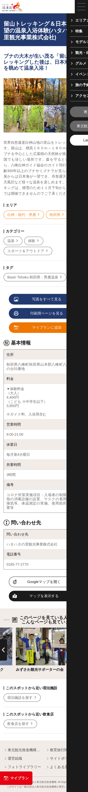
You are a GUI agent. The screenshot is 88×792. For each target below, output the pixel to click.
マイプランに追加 (38, 328)
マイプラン (16, 778)
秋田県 (57, 215)
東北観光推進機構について (23, 750)
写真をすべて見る (38, 299)
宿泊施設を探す (22, 697)
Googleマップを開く (44, 582)
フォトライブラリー (22, 767)
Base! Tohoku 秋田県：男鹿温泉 (34, 277)
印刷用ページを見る (38, 313)
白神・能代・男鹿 (23, 215)
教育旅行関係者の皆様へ (65, 750)
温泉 (13, 241)
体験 (33, 241)
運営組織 (13, 758)
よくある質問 (59, 767)
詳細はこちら (27, 630)
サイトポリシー (61, 758)
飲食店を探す (20, 724)
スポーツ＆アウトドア (28, 251)
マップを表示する (44, 596)
